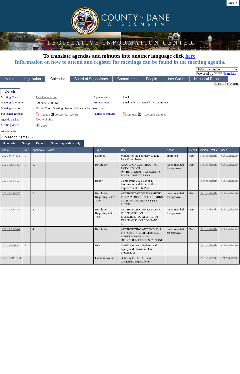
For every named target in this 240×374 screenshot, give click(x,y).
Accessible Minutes (154, 114)
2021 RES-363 (11, 164)
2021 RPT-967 (11, 180)
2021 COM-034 (11, 258)
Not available (44, 119)
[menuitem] (9, 143)
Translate (225, 73)
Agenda (45, 114)
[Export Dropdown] (40, 143)
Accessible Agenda (66, 114)
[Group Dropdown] (26, 143)
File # (5, 150)
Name (51, 150)
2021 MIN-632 (11, 155)
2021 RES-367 (11, 193)
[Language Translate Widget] (217, 69)
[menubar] (42, 143)
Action (170, 150)
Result (193, 150)
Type (98, 150)
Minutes (132, 114)
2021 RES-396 (11, 229)
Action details (208, 155)
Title (123, 150)
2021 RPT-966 (11, 245)
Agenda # (38, 150)
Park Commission (46, 97)
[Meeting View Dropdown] (65, 143)
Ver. (26, 150)
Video (44, 125)
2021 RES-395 (11, 209)
